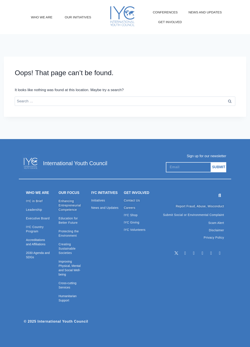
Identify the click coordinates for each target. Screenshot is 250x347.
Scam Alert (216, 223)
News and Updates (105, 207)
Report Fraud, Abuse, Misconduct (200, 206)
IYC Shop (131, 215)
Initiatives (98, 200)
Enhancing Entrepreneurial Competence (70, 205)
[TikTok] (219, 253)
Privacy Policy (214, 237)
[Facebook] (193, 253)
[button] (219, 195)
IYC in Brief (34, 201)
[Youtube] (211, 253)
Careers (129, 207)
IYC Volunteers (134, 229)
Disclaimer (216, 230)
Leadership (34, 209)
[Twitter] (176, 253)
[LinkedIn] (185, 253)
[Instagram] (202, 253)
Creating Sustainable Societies (67, 248)
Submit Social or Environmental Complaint (193, 215)
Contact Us (132, 200)
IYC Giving (131, 222)
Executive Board (38, 218)
